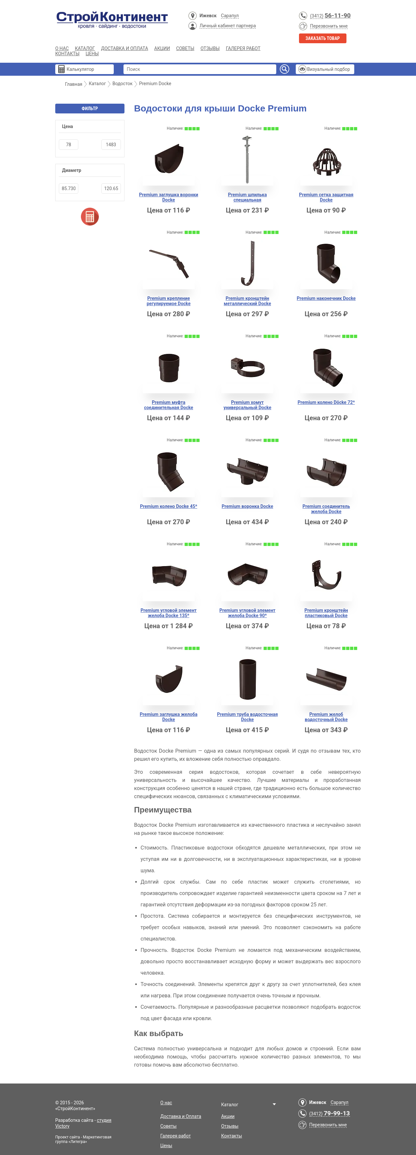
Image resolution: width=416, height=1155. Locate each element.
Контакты (67, 53)
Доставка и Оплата (124, 48)
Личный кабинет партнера (228, 25)
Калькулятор (80, 69)
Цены (92, 53)
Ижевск (208, 15)
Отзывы (210, 48)
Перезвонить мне (329, 26)
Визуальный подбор (328, 69)
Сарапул (230, 15)
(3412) (316, 16)
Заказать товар (323, 38)
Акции (162, 48)
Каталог (85, 48)
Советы (185, 48)
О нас (62, 48)
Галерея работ (243, 48)
